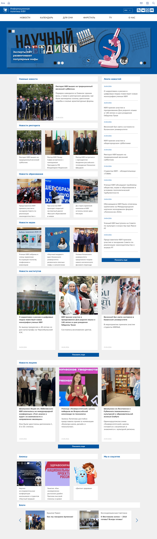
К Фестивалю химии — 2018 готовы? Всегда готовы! (114, 518)
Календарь (46, 17)
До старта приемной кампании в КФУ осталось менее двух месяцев (84, 210)
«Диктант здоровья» (84, 488)
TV (110, 17)
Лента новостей (112, 79)
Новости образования (31, 174)
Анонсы (23, 456)
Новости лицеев (28, 362)
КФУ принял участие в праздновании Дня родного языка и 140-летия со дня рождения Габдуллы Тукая (120, 111)
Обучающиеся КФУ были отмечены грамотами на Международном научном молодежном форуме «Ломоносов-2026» (120, 208)
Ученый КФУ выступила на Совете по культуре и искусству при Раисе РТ (120, 226)
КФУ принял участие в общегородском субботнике (117, 141)
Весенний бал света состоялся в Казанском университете (119, 128)
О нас (132, 17)
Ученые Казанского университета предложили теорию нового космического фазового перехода (84, 259)
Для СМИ (68, 17)
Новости (25, 17)
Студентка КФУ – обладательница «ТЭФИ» (120, 172)
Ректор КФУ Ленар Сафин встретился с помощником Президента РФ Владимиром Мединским (57, 162)
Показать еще (121, 260)
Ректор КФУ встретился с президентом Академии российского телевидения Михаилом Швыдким (85, 162)
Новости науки (27, 222)
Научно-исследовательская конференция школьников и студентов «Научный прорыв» (29, 493)
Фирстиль (89, 17)
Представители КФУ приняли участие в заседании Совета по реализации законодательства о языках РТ (27, 211)
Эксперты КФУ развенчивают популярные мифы (25, 55)
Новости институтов (30, 271)
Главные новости (28, 79)
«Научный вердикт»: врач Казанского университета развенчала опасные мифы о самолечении (56, 259)
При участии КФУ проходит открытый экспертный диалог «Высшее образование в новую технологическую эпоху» (56, 211)
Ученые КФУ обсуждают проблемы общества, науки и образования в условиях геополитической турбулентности (120, 189)
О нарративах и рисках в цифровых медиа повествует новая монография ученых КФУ (120, 94)
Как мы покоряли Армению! (60, 517)
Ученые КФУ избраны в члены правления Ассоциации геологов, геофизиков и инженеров (28, 259)
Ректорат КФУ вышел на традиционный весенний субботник (29, 159)
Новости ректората (29, 125)
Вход (3, 3)
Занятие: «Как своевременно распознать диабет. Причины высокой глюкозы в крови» (55, 493)
